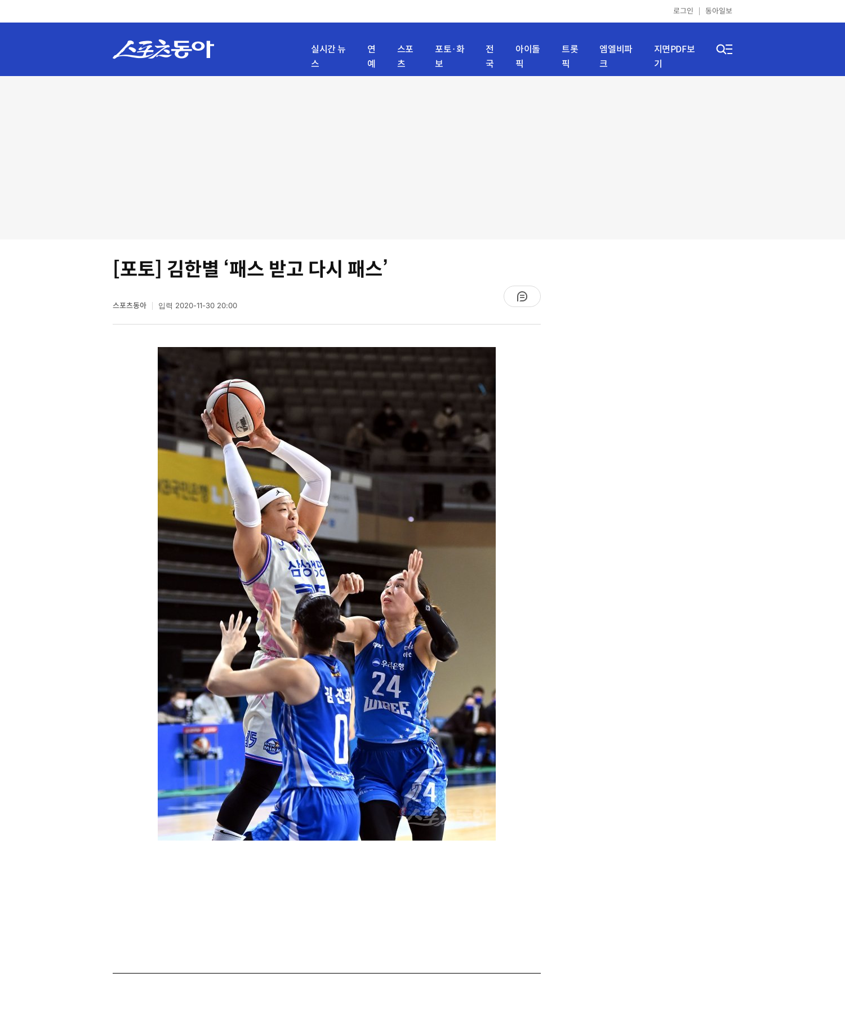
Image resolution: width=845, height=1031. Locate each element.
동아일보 (718, 11)
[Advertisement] (422, 157)
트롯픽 (570, 56)
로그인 (683, 11)
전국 (490, 56)
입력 (197, 305)
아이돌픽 (527, 56)
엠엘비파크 (615, 56)
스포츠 (405, 56)
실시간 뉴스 (328, 56)
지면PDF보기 (674, 56)
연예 (371, 56)
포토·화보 (449, 56)
